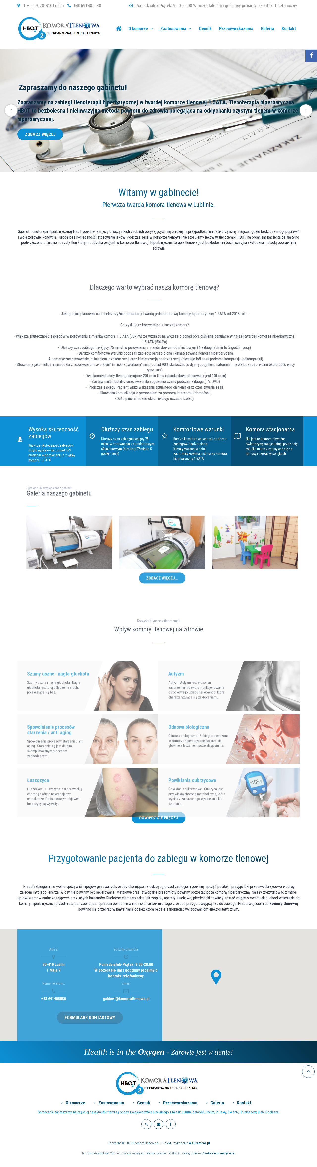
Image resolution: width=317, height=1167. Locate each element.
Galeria (267, 28)
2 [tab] (152, 166)
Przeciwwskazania (236, 28)
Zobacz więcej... (162, 562)
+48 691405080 (87, 5)
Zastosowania (175, 28)
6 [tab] (169, 166)
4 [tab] (160, 166)
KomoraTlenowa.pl (118, 29)
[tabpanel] (158, 110)
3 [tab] (156, 166)
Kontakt (289, 28)
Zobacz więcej (40, 134)
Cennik (205, 28)
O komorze (140, 28)
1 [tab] (148, 166)
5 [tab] (165, 166)
